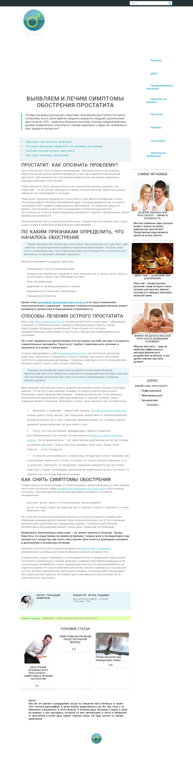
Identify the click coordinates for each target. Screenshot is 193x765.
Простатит (138, 755)
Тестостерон (83, 760)
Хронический (150, 400)
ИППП (54, 755)
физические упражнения (96, 548)
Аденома (38, 755)
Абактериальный (152, 395)
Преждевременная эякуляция (80, 755)
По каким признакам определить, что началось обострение (64, 146)
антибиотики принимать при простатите (81, 488)
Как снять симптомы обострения (47, 155)
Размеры (157, 755)
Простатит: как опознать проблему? (49, 141)
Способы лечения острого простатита (50, 150)
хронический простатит (72, 353)
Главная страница (30, 618)
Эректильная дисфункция (109, 760)
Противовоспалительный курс (109, 410)
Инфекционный (151, 390)
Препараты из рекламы (114, 755)
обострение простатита (49, 321)
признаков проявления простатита (60, 302)
